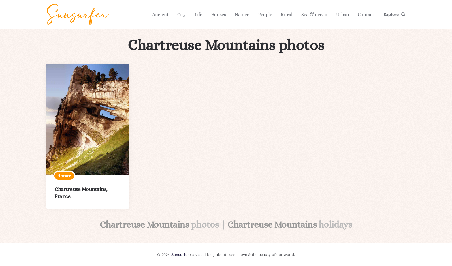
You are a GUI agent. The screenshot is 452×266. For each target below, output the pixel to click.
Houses (218, 14)
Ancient (160, 14)
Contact (366, 14)
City (181, 14)
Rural (287, 14)
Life (198, 14)
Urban (342, 14)
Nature (242, 14)
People (265, 14)
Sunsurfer (180, 254)
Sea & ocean (314, 14)
